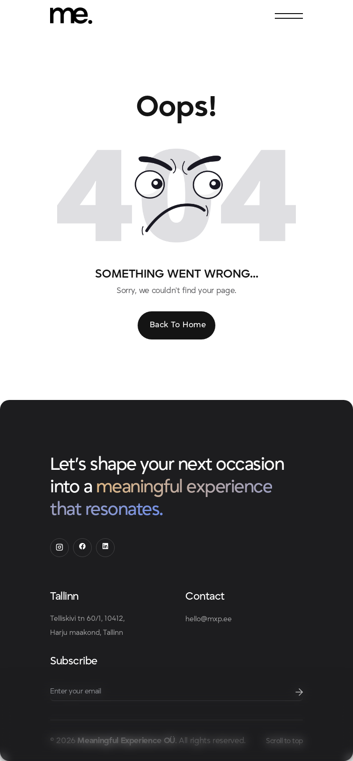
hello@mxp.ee (208, 619)
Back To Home (178, 325)
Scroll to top (284, 741)
